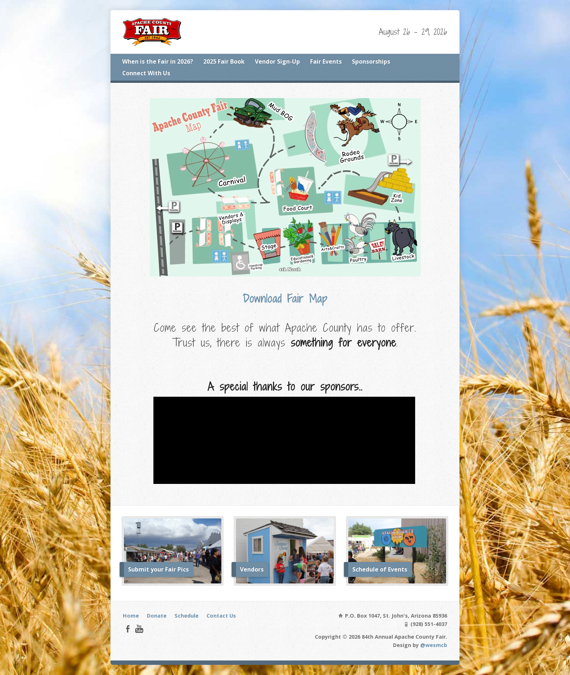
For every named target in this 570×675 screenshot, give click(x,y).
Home (131, 615)
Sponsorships (371, 61)
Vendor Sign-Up (277, 61)
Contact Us (221, 615)
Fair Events (326, 61)
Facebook (128, 629)
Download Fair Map (285, 298)
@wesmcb (433, 645)
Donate (156, 615)
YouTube (139, 629)
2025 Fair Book (224, 61)
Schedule (186, 615)
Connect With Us (146, 73)
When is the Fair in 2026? (157, 61)
